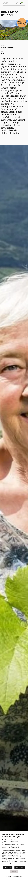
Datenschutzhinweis (17, 876)
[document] (14, 849)
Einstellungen (19, 867)
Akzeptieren (8, 867)
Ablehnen (14, 871)
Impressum (8, 876)
